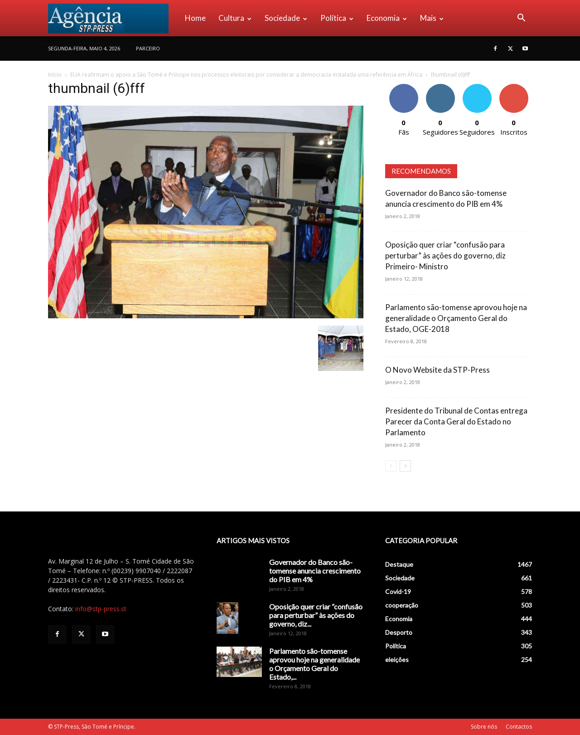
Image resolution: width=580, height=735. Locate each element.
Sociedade (286, 18)
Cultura (234, 18)
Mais (432, 18)
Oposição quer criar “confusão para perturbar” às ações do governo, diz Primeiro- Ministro (445, 255)
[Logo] (113, 18)
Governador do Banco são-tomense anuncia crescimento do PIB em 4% (315, 571)
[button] (521, 19)
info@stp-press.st (100, 608)
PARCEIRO (148, 48)
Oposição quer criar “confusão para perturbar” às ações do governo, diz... (315, 615)
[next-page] (405, 466)
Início (55, 74)
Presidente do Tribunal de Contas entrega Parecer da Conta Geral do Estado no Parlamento (456, 421)
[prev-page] (390, 466)
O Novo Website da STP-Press (437, 370)
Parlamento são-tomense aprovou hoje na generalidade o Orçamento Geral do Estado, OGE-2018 (456, 318)
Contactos (519, 726)
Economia (387, 18)
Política (336, 18)
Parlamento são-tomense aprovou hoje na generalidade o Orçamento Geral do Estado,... (314, 664)
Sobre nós (484, 726)
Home (195, 18)
